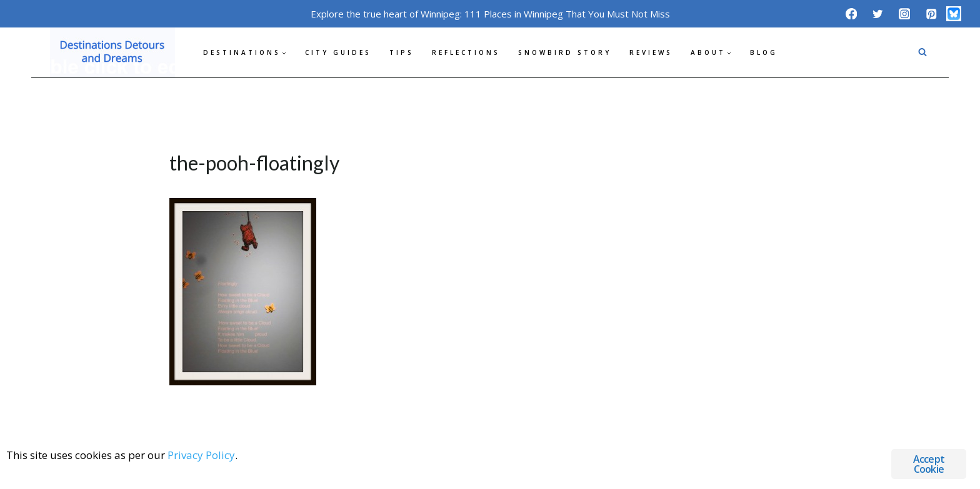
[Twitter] (877, 13)
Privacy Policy (201, 455)
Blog (764, 52)
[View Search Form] (922, 52)
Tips (401, 52)
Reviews (650, 52)
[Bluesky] (953, 13)
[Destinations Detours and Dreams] (112, 52)
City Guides (338, 52)
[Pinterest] (930, 13)
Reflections (466, 52)
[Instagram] (904, 13)
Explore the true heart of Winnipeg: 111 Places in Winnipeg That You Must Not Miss (490, 13)
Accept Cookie (928, 464)
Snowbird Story (564, 52)
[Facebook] (850, 13)
